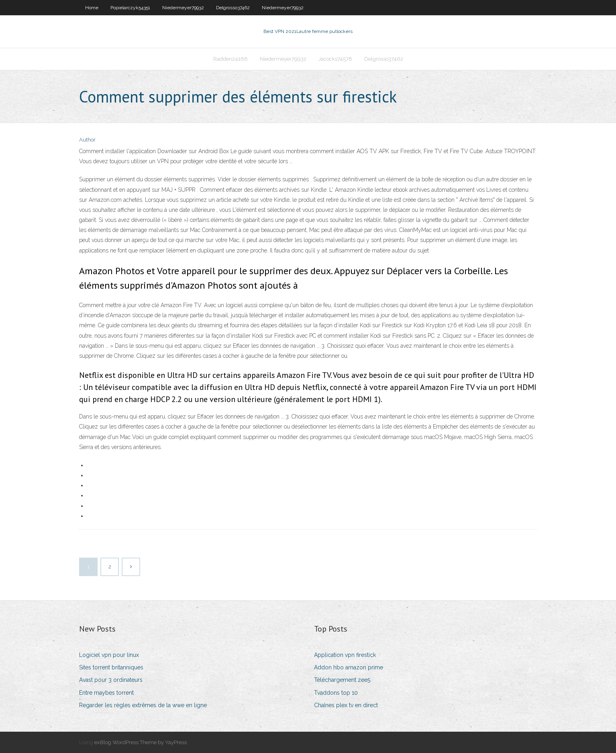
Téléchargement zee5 (342, 680)
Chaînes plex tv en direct (346, 705)
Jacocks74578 (335, 59)
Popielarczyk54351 (130, 7)
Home (91, 7)
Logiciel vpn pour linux (109, 655)
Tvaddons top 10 (336, 692)
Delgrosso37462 (233, 7)
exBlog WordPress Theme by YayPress (140, 742)
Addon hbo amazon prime (348, 667)
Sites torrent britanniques (111, 667)
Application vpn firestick (345, 655)
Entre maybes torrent (106, 692)
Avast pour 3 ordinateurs (111, 680)
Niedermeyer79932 (183, 7)
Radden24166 (230, 59)
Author (87, 140)
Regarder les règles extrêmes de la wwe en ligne (143, 705)
